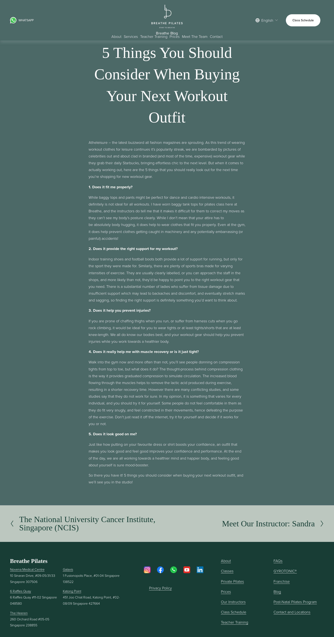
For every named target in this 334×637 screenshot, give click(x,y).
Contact (216, 36)
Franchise (282, 581)
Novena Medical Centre (27, 569)
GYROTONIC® (285, 570)
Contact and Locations (292, 611)
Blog (277, 591)
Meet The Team (194, 36)
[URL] (13, 20)
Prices (175, 36)
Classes (227, 570)
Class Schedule (303, 20)
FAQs (278, 560)
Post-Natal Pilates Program (295, 601)
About (116, 36)
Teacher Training (234, 622)
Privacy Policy (160, 587)
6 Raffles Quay (20, 591)
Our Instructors (233, 601)
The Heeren (19, 613)
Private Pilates (232, 581)
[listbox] (266, 20)
